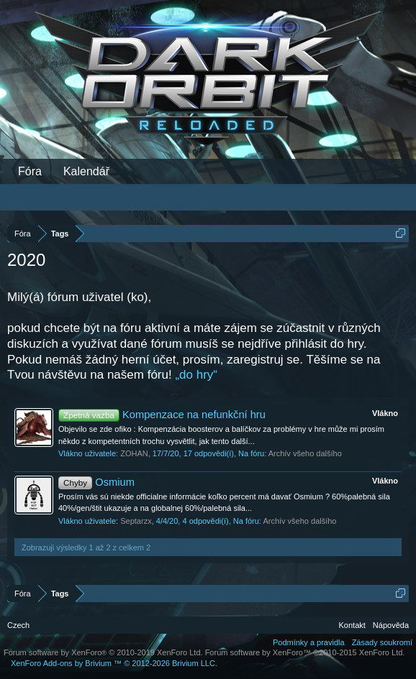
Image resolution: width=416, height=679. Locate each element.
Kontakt (352, 625)
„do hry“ (196, 375)
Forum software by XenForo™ (305, 652)
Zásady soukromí (382, 642)
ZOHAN (134, 453)
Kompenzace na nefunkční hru (162, 414)
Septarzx (135, 521)
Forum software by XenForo (103, 652)
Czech (18, 625)
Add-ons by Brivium (114, 663)
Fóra (30, 171)
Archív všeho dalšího (305, 453)
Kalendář (86, 171)
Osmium (96, 482)
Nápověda (391, 625)
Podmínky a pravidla (309, 642)
